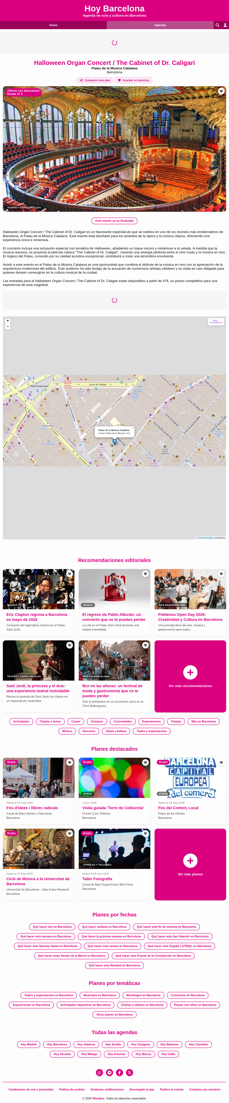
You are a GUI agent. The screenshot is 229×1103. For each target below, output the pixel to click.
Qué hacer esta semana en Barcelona (45, 936)
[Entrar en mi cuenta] (224, 25)
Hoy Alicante (62, 1054)
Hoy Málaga (89, 1054)
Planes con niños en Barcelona (195, 1004)
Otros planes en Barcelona (114, 1014)
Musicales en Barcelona (100, 995)
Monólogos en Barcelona (143, 995)
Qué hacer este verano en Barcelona (112, 946)
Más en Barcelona (203, 721)
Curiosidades (123, 721)
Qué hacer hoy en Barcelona (52, 926)
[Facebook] (119, 1072)
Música (67, 730)
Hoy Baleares (169, 1044)
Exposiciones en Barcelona (31, 1004)
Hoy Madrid (28, 1044)
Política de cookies (72, 1089)
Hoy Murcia (143, 1054)
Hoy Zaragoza (140, 1044)
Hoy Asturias (116, 1054)
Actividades (21, 721)
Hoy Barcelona (57, 1044)
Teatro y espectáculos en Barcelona (48, 995)
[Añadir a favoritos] (133, 80)
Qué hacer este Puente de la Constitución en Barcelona (153, 955)
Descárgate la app (142, 1089)
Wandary (98, 1098)
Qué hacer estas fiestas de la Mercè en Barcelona (71, 955)
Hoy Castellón (198, 1044)
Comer (76, 721)
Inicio (52, 25)
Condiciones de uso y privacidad (31, 1089)
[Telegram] (109, 1072)
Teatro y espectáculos (24, 207)
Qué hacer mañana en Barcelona (104, 926)
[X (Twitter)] (129, 1072)
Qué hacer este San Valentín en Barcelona (179, 936)
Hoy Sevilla (113, 1044)
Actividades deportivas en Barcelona (85, 1004)
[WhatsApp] (99, 1072)
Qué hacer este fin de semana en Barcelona (166, 926)
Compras (97, 721)
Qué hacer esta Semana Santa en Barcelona (47, 946)
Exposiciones (151, 721)
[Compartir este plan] (95, 80)
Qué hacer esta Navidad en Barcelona (114, 965)
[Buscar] (216, 25)
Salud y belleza (116, 730)
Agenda (158, 25)
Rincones (88, 730)
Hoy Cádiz (168, 1054)
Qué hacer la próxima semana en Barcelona (111, 936)
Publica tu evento (171, 1089)
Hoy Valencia (86, 1044)
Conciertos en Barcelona (188, 995)
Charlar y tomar (50, 721)
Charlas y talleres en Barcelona (142, 1004)
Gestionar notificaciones (107, 1089)
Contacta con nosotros (204, 1089)
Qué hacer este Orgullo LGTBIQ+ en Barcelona (179, 946)
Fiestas (176, 721)
